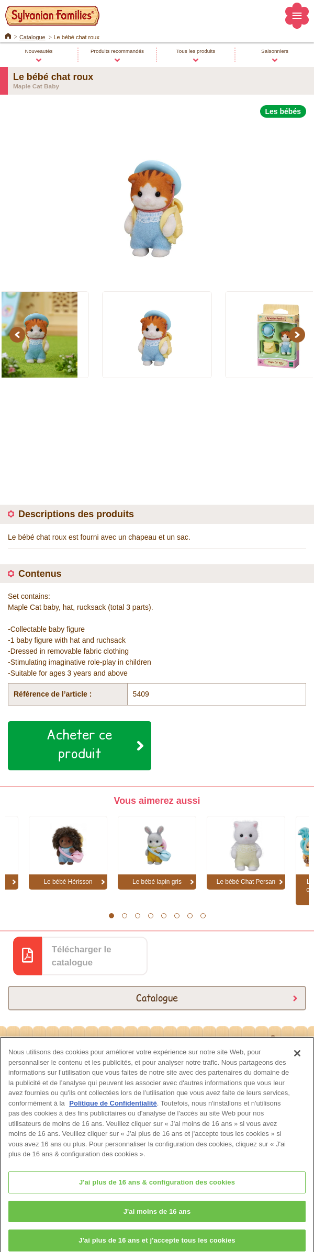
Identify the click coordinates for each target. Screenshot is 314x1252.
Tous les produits (195, 51)
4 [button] (150, 915)
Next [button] (299, 335)
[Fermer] (297, 1060)
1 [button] (111, 915)
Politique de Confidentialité (113, 1110)
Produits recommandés (117, 51)
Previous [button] (19, 335)
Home (8, 35)
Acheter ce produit (79, 743)
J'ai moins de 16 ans (157, 1218)
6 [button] (176, 915)
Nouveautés (39, 51)
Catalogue (32, 37)
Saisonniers (274, 51)
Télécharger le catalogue (81, 956)
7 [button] (189, 915)
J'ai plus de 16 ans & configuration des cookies (157, 1189)
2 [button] (124, 915)
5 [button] (163, 915)
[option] (157, 198)
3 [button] (137, 915)
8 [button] (203, 915)
